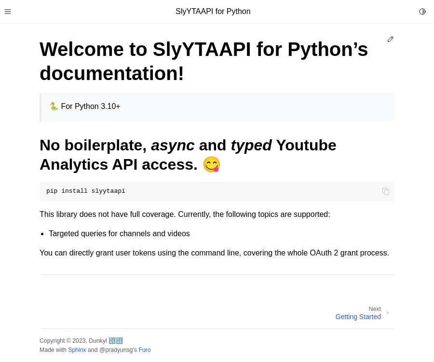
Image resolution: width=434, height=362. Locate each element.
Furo (144, 350)
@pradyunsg (116, 350)
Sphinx (77, 350)
